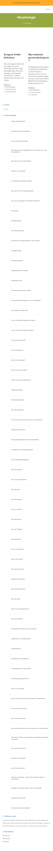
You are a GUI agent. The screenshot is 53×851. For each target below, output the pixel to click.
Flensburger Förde (15, 265)
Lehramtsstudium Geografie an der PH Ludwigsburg (24, 283)
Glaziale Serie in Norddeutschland (20, 590)
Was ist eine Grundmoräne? (18, 654)
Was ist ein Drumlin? (16, 518)
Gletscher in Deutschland (17, 699)
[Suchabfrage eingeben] (26, 109)
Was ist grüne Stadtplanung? (18, 292)
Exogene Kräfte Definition (17, 735)
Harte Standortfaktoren (16, 220)
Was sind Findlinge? (16, 572)
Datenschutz (6, 774)
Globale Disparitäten (16, 364)
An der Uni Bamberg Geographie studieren (22, 301)
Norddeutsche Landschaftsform (19, 608)
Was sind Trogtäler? (16, 491)
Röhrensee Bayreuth (16, 247)
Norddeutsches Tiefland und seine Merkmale (22, 581)
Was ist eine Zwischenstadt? (18, 346)
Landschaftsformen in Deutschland (20, 617)
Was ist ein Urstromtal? (16, 636)
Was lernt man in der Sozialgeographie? (21, 184)
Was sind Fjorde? (15, 500)
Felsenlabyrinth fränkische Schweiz (20, 274)
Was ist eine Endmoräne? (17, 663)
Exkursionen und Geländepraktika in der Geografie (24, 229)
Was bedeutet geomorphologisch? (38, 57)
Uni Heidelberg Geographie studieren (20, 175)
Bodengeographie (15, 211)
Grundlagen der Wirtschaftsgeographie (21, 419)
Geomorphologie (10, 87)
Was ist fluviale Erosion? (17, 708)
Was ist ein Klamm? (15, 473)
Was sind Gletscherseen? (17, 545)
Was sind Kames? (15, 482)
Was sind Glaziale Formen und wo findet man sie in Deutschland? (28, 672)
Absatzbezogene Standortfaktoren (19, 130)
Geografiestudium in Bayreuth (18, 256)
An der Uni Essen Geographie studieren (21, 310)
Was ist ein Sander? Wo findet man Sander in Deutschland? (27, 645)
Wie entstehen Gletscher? (17, 690)
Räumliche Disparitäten (16, 373)
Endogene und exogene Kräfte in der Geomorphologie (25, 726)
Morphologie (27, 23)
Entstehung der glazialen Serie (19, 626)
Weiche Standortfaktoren (17, 120)
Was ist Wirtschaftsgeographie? (19, 428)
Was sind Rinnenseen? (16, 527)
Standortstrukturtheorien (17, 401)
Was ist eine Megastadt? (17, 337)
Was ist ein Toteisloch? (16, 509)
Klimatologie (13, 202)
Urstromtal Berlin (15, 599)
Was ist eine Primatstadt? (17, 319)
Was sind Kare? (14, 455)
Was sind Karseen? (15, 464)
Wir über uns (6, 771)
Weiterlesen (7, 85)
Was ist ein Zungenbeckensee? (19, 563)
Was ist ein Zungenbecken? (18, 446)
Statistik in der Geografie (17, 166)
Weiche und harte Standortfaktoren (20, 355)
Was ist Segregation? (16, 328)
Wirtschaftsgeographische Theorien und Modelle (23, 410)
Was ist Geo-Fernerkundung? (18, 139)
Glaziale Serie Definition (17, 536)
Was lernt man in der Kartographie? (20, 157)
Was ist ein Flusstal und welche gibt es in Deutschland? (26, 392)
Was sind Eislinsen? (16, 437)
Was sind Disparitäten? (16, 383)
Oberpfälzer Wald (15, 238)
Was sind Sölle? (14, 554)
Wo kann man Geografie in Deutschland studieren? (24, 193)
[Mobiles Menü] (47, 9)
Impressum (6, 777)
